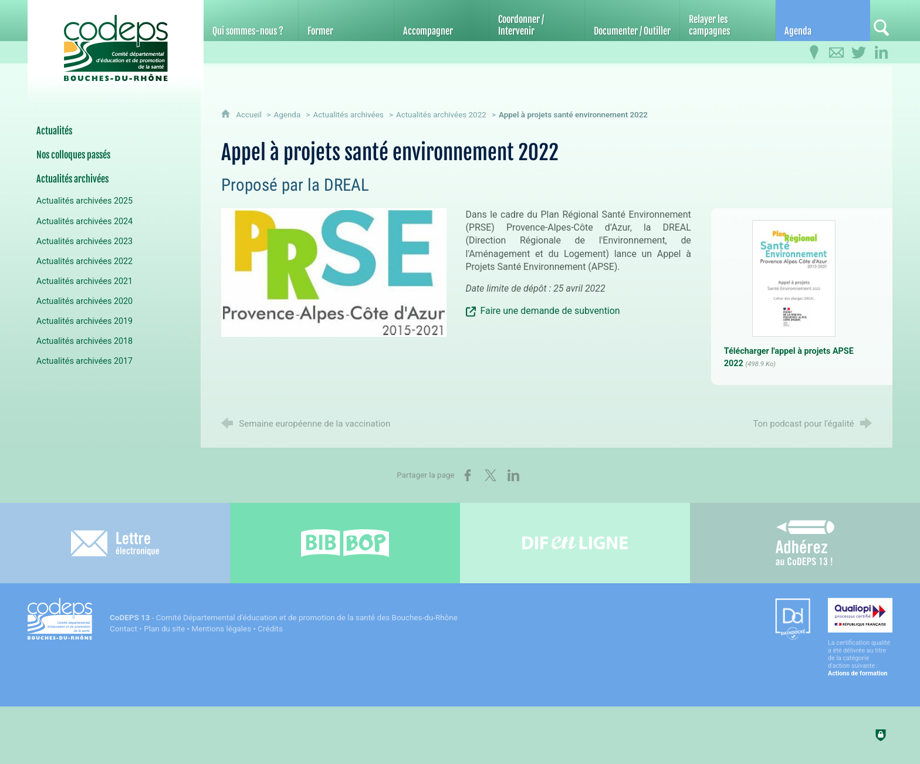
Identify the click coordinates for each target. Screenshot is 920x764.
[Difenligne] (575, 543)
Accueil (249, 114)
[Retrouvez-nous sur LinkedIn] (881, 53)
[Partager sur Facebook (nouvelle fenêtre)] (468, 475)
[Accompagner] (441, 20)
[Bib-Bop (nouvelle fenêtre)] (345, 543)
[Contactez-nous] (837, 53)
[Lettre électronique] (115, 543)
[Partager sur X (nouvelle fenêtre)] (490, 475)
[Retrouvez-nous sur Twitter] (859, 53)
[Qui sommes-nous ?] (251, 20)
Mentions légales (221, 628)
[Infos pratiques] (814, 53)
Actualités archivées (348, 114)
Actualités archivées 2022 (441, 114)
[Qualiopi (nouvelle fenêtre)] (860, 637)
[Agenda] (823, 20)
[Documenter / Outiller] (632, 20)
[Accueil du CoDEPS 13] (116, 42)
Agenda (286, 114)
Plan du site (164, 628)
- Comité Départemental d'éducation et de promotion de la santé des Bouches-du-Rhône (284, 617)
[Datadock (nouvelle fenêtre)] (792, 620)
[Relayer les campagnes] (727, 20)
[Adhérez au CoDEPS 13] (805, 543)
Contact (123, 628)
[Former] (346, 20)
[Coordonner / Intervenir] (536, 20)
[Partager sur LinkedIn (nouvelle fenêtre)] (513, 475)
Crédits (270, 628)
